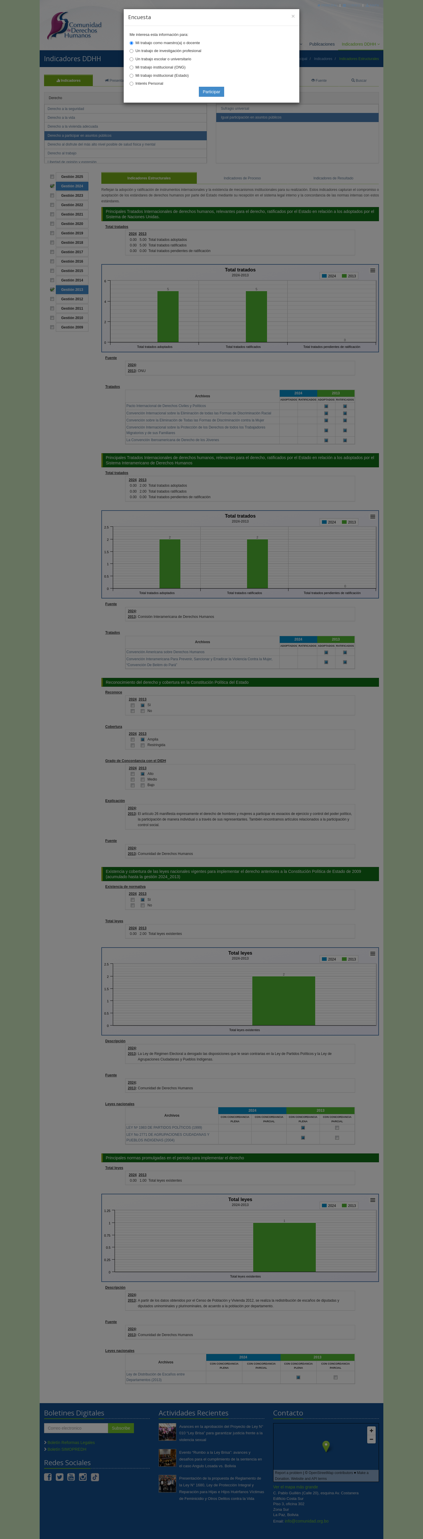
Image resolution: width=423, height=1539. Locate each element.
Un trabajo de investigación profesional (168, 51)
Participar (211, 91)
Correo (351, 5)
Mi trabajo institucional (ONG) (160, 67)
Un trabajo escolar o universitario (163, 59)
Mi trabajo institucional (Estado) (162, 75)
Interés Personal (149, 83)
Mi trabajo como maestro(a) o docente (167, 43)
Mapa (372, 5)
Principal (328, 5)
